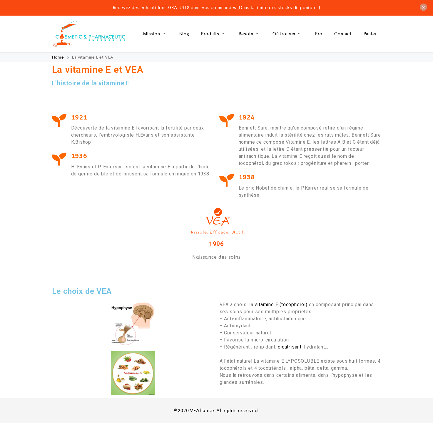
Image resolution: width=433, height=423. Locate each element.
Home (58, 57)
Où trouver (287, 34)
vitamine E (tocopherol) (281, 304)
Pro (318, 34)
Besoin (250, 34)
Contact (343, 34)
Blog (184, 34)
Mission (155, 34)
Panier (370, 34)
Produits (213, 34)
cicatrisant (290, 347)
